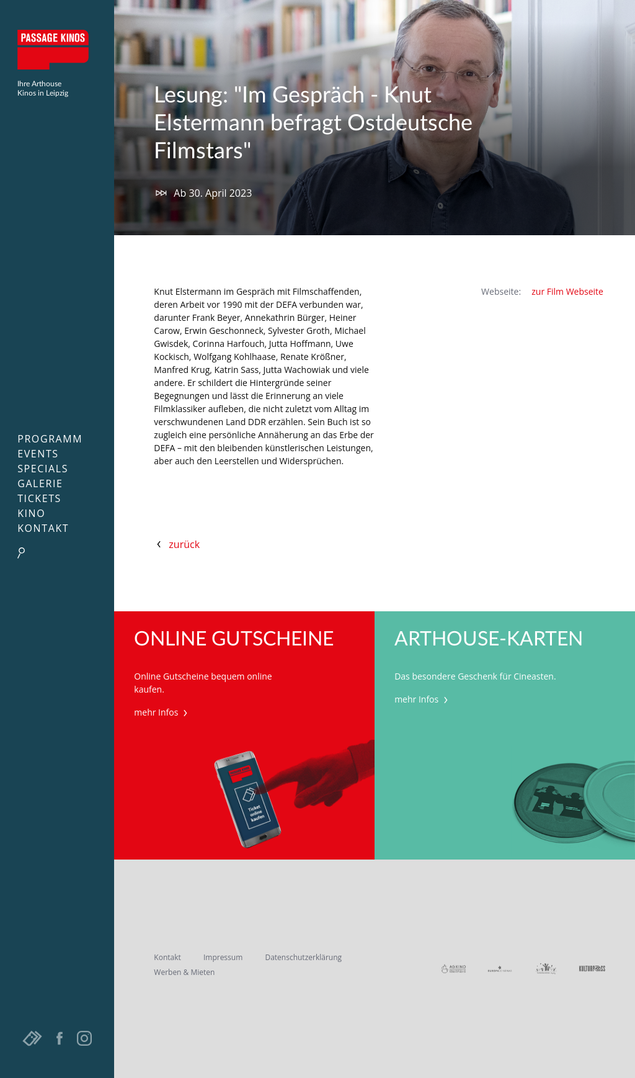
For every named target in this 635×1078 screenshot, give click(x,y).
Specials (42, 468)
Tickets (39, 498)
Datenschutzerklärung (303, 957)
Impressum (222, 957)
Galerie (40, 483)
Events (38, 453)
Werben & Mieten (184, 972)
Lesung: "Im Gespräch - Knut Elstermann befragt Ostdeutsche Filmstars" (313, 123)
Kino (31, 513)
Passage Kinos (57, 50)
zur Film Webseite (567, 291)
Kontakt (43, 528)
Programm (49, 439)
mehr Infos (162, 712)
